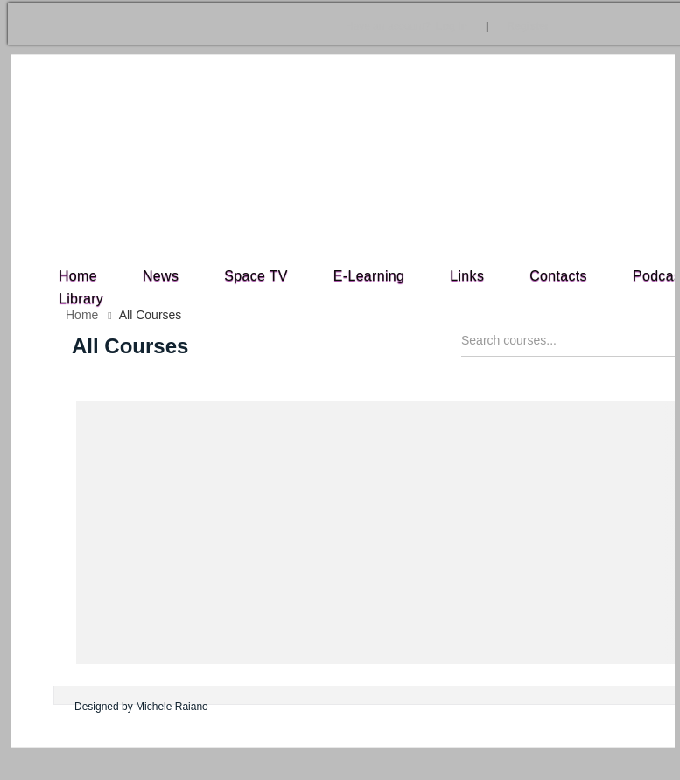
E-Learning (368, 275)
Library (81, 298)
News (161, 275)
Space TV (256, 275)
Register (528, 26)
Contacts (558, 275)
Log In (406, 26)
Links (467, 275)
